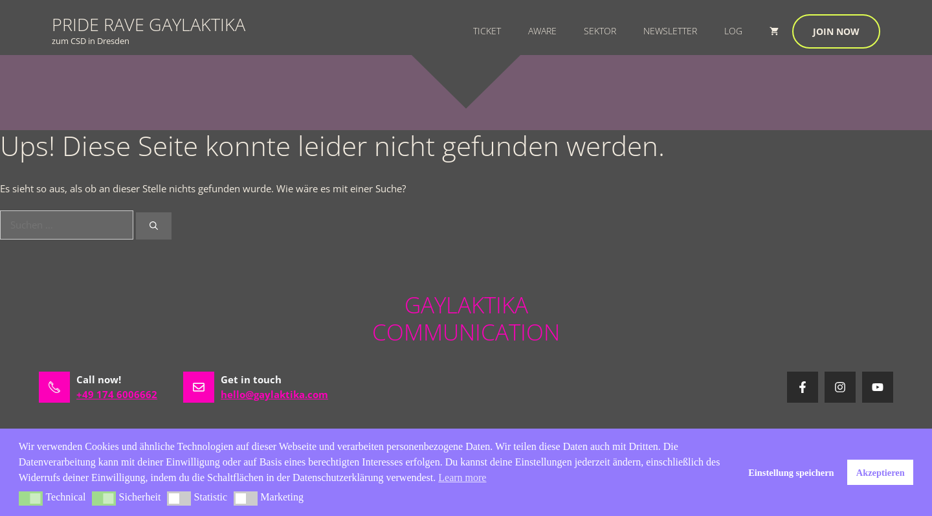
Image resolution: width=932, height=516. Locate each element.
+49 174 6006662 (116, 394)
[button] (31, 498)
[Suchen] (154, 226)
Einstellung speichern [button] (791, 472)
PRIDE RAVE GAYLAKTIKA (148, 24)
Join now (836, 31)
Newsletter (670, 31)
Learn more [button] (462, 477)
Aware (542, 31)
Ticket (487, 31)
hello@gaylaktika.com (274, 394)
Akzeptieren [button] (880, 472)
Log (733, 31)
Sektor (600, 31)
